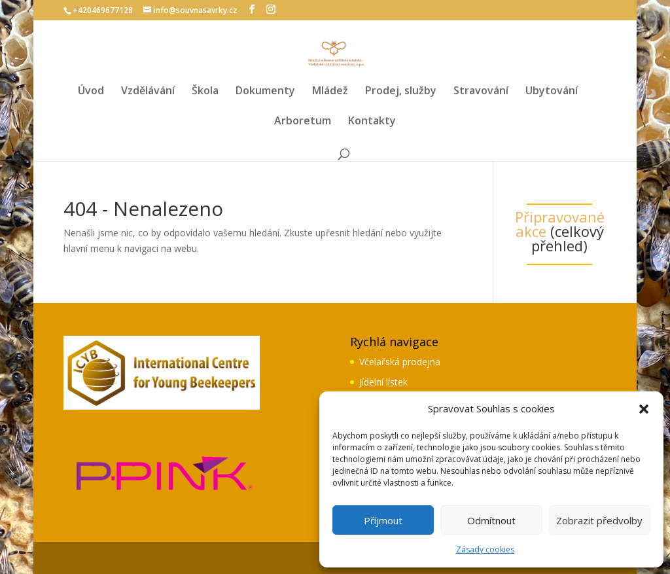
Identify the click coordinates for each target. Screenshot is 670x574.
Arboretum (302, 122)
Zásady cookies (485, 549)
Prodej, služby (400, 92)
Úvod (91, 92)
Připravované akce (560, 224)
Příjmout (383, 520)
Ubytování (551, 92)
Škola (205, 92)
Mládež (330, 92)
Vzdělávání (148, 92)
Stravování (480, 92)
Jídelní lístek (383, 382)
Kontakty (372, 122)
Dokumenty (265, 92)
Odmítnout (491, 520)
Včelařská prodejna (399, 361)
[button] (643, 409)
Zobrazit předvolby (599, 520)
